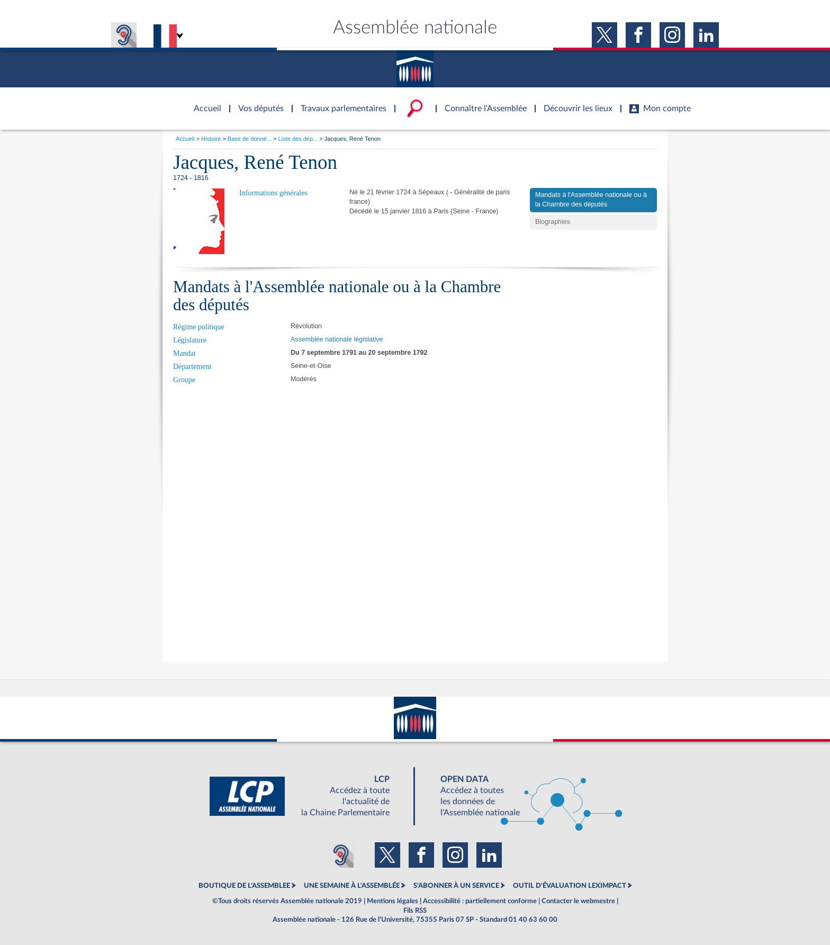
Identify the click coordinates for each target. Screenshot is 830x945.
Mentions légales (392, 901)
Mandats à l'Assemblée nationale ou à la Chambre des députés (591, 199)
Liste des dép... (298, 139)
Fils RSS (415, 910)
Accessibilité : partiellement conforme (480, 901)
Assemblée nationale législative (337, 339)
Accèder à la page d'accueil (203, 102)
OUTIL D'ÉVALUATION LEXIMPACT (569, 886)
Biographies (552, 222)
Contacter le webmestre (578, 901)
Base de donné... (250, 139)
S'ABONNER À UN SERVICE (456, 886)
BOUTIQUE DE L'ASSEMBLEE (244, 886)
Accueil (185, 139)
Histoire (211, 139)
